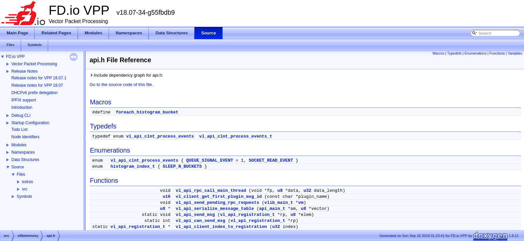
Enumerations (476, 53)
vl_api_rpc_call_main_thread (211, 190)
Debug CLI (20, 115)
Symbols (24, 196)
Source (17, 167)
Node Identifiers (25, 137)
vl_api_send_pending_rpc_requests (217, 202)
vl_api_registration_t (247, 214)
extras (27, 181)
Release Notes (24, 71)
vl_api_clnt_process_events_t (235, 136)
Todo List (19, 129)
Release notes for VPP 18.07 (37, 85)
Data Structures (25, 159)
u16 (166, 196)
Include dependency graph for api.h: (126, 75)
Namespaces (23, 152)
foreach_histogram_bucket (147, 112)
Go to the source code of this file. (121, 84)
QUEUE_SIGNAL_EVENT (209, 160)
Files (21, 174)
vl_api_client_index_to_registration (221, 226)
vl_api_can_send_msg (200, 220)
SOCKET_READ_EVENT (271, 160)
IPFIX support (23, 100)
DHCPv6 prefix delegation (34, 92)
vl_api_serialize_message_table (215, 208)
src (24, 189)
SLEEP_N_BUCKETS (182, 166)
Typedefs (454, 53)
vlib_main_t (278, 202)
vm (301, 202)
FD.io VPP (15, 56)
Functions (497, 53)
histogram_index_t (133, 166)
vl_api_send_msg (195, 214)
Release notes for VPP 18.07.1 (39, 78)
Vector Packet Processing (34, 64)
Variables (515, 53)
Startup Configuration (30, 122)
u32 (307, 190)
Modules (18, 145)
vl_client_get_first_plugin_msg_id (219, 196)
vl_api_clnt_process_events (160, 136)
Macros (438, 53)
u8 (280, 190)
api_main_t (272, 208)
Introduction (21, 107)
